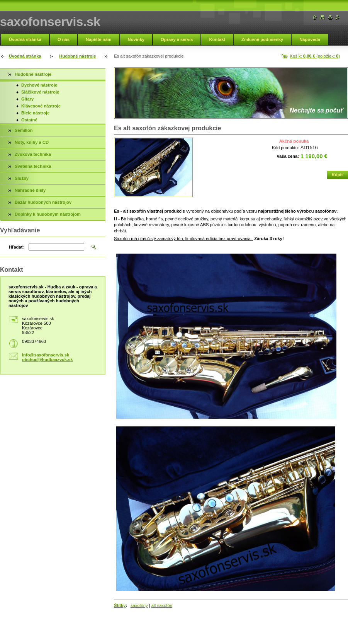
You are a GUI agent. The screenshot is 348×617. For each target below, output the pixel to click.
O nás (64, 39)
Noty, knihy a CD (32, 142)
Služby (22, 178)
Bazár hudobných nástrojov (43, 202)
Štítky (120, 605)
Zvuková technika (33, 154)
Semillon (24, 130)
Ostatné (29, 120)
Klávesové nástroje (41, 106)
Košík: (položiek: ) (315, 56)
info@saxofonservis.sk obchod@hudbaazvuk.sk (47, 357)
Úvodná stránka (25, 39)
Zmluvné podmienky (262, 39)
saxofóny (139, 605)
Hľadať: (17, 247)
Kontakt (217, 39)
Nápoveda (309, 39)
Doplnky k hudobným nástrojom (48, 214)
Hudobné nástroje (77, 56)
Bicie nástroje (35, 113)
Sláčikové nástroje (40, 92)
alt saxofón (161, 605)
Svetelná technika (33, 166)
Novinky (136, 39)
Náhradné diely (30, 190)
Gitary (27, 99)
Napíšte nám (99, 39)
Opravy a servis (177, 39)
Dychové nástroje (39, 85)
